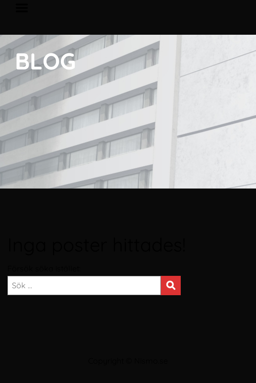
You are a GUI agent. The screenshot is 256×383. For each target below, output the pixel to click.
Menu (25, 8)
